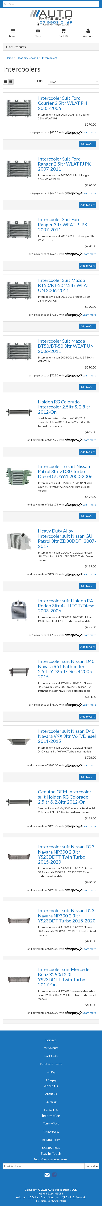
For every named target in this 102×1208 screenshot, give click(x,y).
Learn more (89, 132)
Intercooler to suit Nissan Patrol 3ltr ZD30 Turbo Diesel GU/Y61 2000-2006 (65, 471)
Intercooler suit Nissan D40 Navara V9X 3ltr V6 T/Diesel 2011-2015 (67, 736)
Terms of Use (51, 1123)
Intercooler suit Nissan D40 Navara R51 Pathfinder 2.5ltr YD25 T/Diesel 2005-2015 (66, 668)
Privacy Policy (51, 1131)
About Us (51, 1093)
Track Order (51, 1056)
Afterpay (51, 1080)
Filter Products (16, 47)
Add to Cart (87, 144)
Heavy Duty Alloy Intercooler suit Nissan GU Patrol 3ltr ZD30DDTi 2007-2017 (67, 538)
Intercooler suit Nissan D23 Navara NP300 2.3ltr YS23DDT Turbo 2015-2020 (66, 915)
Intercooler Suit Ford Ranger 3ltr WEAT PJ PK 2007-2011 (62, 224)
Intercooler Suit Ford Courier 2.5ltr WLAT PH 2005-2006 (62, 103)
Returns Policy (51, 1139)
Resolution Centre (51, 1064)
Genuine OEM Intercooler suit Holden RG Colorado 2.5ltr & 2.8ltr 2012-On (64, 797)
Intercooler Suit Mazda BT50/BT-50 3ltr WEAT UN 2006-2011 (66, 346)
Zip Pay (51, 1072)
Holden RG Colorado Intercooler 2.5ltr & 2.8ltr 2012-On (64, 407)
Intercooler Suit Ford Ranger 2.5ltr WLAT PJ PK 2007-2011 (64, 164)
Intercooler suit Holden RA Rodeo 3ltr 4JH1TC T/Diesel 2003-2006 (66, 606)
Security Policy (51, 1147)
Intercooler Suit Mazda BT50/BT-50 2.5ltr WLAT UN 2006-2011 (63, 285)
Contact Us (51, 1110)
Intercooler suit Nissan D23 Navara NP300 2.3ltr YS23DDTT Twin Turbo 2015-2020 (66, 854)
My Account (51, 1047)
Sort (40, 80)
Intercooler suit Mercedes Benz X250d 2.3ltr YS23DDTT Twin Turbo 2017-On (64, 976)
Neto (63, 1201)
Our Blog (51, 1101)
